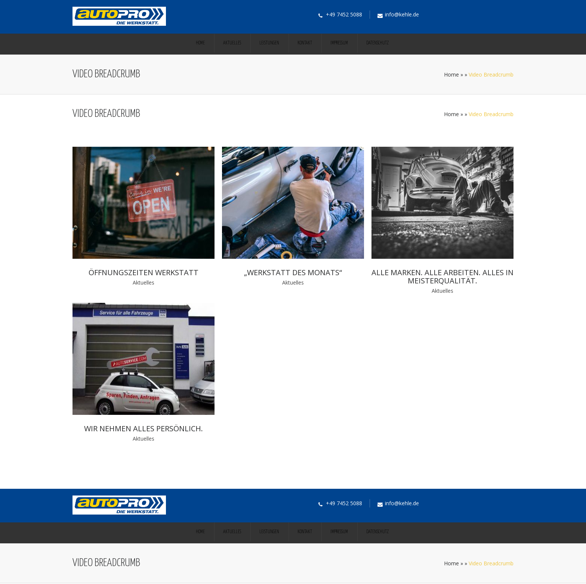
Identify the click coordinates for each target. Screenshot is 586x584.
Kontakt (304, 43)
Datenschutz (377, 43)
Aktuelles (232, 43)
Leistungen (269, 43)
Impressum (339, 43)
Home (200, 43)
